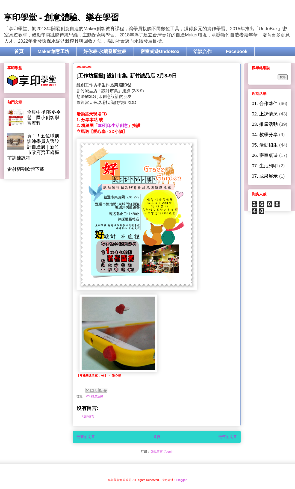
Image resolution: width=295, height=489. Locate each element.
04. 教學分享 (265, 134)
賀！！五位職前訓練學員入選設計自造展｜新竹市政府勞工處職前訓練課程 (33, 146)
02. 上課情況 (265, 113)
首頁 (19, 51)
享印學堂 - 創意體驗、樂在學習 (61, 17)
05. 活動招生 (265, 144)
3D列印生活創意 (113, 125)
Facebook (236, 51)
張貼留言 (88, 416)
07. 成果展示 (265, 176)
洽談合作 (202, 51)
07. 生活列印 (265, 165)
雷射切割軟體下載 (25, 169)
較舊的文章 (227, 437)
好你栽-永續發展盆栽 (105, 51)
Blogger (181, 480)
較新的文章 (86, 437)
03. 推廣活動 (94, 396)
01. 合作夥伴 (265, 103)
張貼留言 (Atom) (162, 451)
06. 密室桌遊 (265, 155)
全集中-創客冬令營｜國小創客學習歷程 (44, 117)
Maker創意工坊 (53, 51)
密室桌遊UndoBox (159, 51)
